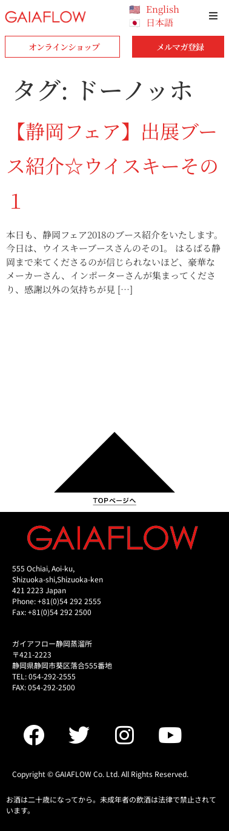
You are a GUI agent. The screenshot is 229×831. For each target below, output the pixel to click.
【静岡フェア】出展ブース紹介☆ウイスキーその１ (112, 165)
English (162, 8)
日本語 (159, 22)
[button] (213, 16)
